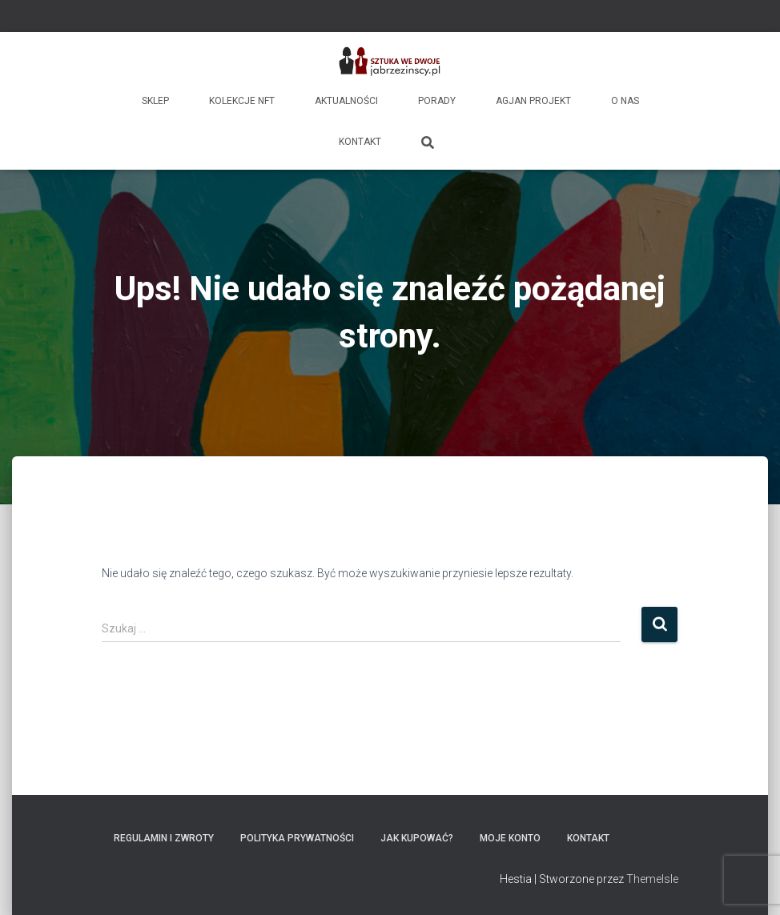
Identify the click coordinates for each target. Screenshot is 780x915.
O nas (625, 100)
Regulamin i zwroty (164, 838)
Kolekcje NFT (242, 100)
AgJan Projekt (533, 100)
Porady (437, 100)
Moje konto (510, 838)
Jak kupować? (416, 838)
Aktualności (346, 100)
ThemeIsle (652, 879)
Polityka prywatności (297, 838)
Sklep (155, 100)
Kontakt (360, 141)
